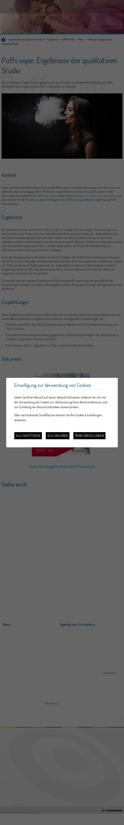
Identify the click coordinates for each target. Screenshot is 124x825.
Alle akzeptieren (28, 436)
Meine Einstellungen (89, 436)
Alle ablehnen (57, 436)
